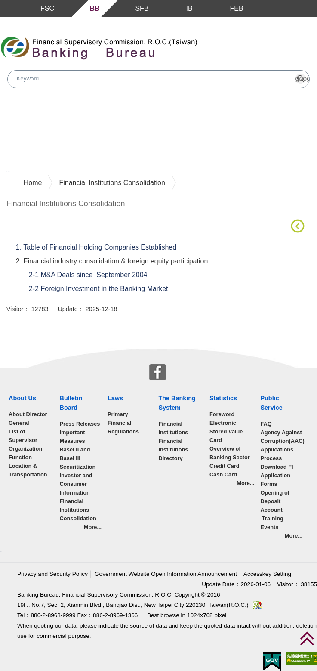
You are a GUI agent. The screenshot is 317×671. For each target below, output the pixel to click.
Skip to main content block (40, 21)
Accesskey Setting (267, 574)
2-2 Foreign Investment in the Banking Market (99, 288)
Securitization (77, 467)
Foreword (221, 414)
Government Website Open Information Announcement (166, 574)
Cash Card (223, 474)
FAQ (265, 424)
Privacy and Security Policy (52, 574)
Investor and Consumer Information (75, 484)
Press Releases (79, 424)
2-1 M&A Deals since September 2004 (89, 274)
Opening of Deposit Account (274, 501)
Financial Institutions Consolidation (112, 182)
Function (20, 457)
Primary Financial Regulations (123, 423)
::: (8, 170)
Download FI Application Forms (276, 475)
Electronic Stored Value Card (226, 431)
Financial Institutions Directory (173, 449)
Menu (7, 8)
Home (33, 182)
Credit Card (224, 466)
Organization (25, 448)
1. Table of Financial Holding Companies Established (96, 247)
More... (93, 527)
